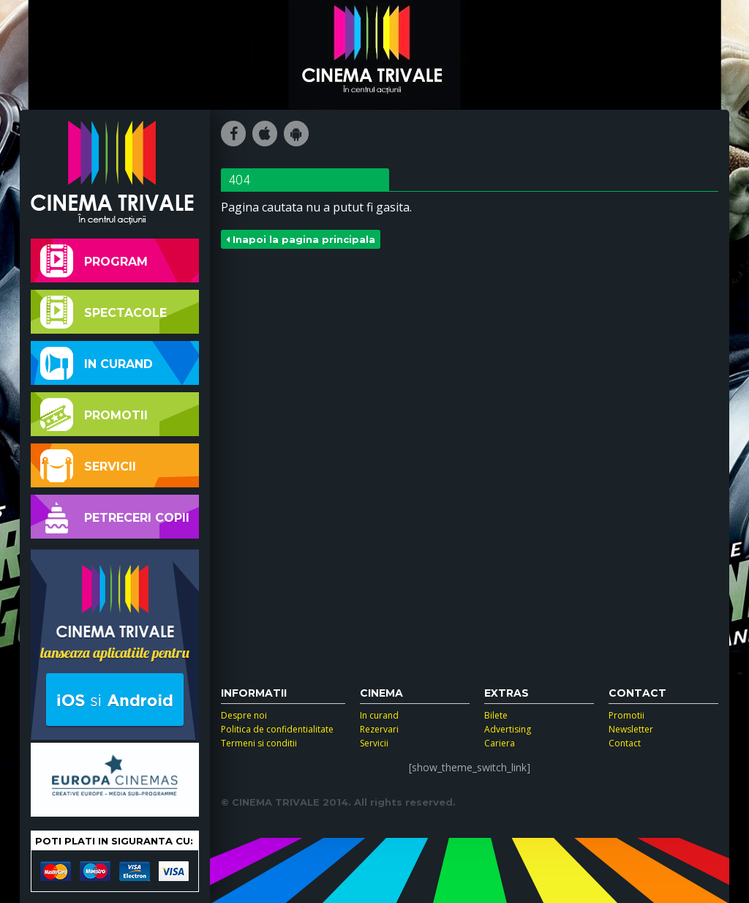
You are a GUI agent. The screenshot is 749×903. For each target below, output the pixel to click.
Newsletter (631, 729)
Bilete (496, 715)
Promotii (94, 414)
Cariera (499, 743)
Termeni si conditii (259, 743)
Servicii (88, 465)
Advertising (507, 729)
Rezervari (379, 729)
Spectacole (103, 312)
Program (94, 260)
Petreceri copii (114, 517)
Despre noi (244, 715)
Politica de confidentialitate (277, 729)
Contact (625, 743)
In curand (96, 363)
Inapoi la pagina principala (300, 239)
